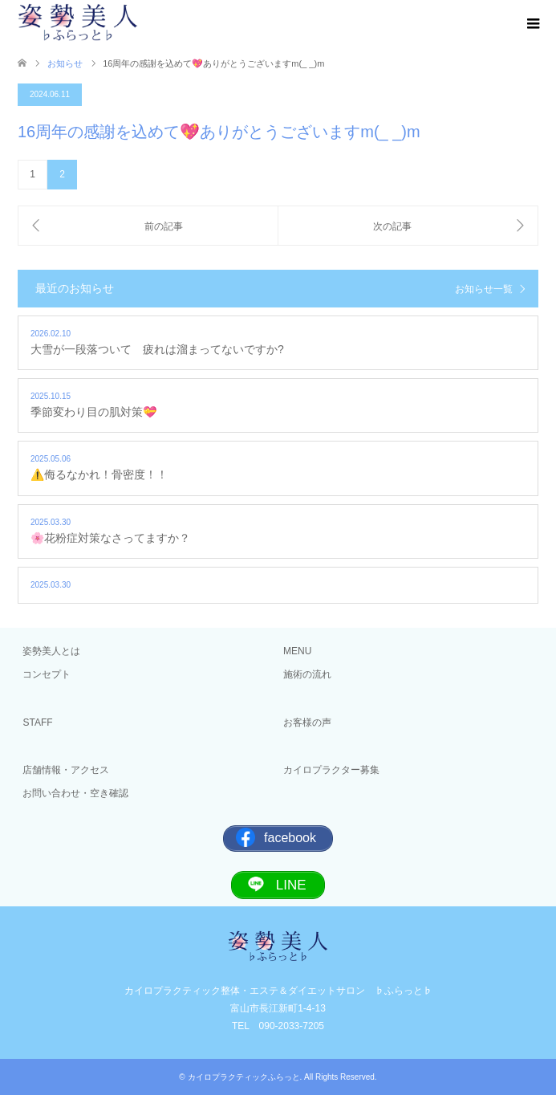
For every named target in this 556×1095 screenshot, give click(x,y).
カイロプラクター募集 (331, 769)
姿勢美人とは (51, 651)
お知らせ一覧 (484, 289)
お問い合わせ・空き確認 (75, 793)
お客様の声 (307, 722)
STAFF (37, 722)
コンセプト (46, 674)
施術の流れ (307, 674)
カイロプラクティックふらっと (244, 1077)
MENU (297, 651)
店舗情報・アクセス (65, 769)
